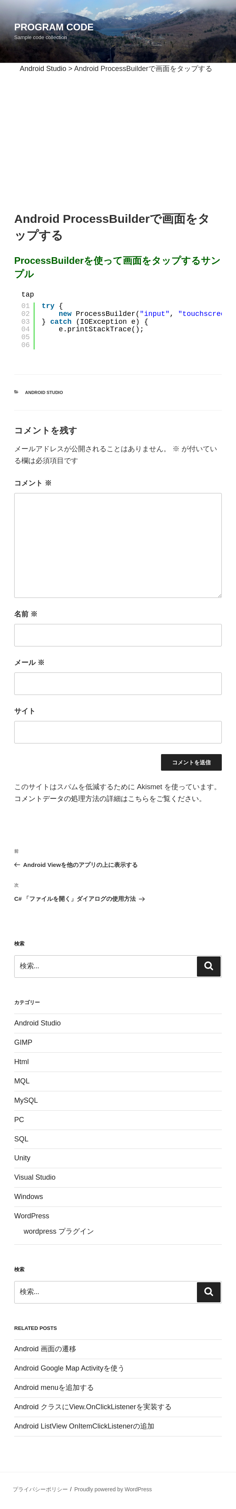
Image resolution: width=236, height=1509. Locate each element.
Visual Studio (35, 1177)
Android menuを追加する (54, 1387)
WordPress (31, 1216)
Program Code (54, 27)
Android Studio (44, 392)
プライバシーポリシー (40, 1489)
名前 (25, 614)
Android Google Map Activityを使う (69, 1368)
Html (21, 1062)
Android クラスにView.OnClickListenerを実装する (93, 1407)
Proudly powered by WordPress (113, 1489)
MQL (22, 1081)
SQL (21, 1139)
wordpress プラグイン (59, 1231)
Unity (22, 1158)
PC (19, 1120)
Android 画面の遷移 (45, 1349)
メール (29, 663)
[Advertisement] (118, 133)
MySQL (26, 1100)
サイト (25, 711)
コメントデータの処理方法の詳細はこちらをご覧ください (106, 799)
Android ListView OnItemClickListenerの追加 (84, 1426)
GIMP (23, 1042)
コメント (33, 483)
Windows (28, 1197)
